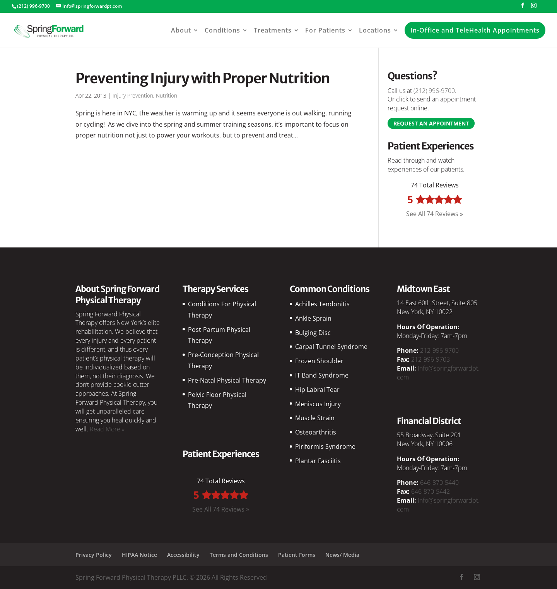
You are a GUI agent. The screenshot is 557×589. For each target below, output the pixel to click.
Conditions (222, 30)
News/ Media (342, 554)
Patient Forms (296, 554)
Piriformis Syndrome (325, 446)
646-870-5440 (439, 482)
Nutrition (166, 95)
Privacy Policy (93, 554)
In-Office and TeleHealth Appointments (475, 30)
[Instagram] (533, 8)
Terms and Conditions (239, 554)
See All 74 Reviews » (434, 213)
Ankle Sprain (313, 318)
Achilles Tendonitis (322, 304)
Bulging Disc (313, 332)
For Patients (325, 30)
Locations (375, 30)
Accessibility (183, 554)
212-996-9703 (430, 359)
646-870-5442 (430, 491)
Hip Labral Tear (317, 389)
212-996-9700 (439, 350)
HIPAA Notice (139, 554)
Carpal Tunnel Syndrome (331, 346)
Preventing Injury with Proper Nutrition (202, 78)
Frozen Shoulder (319, 361)
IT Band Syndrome (322, 375)
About (181, 30)
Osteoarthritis (315, 432)
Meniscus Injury (318, 404)
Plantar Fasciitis (318, 461)
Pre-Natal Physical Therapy (227, 380)
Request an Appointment (431, 123)
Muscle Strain (315, 418)
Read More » (107, 429)
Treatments (273, 30)
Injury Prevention (133, 95)
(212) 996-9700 (434, 90)
